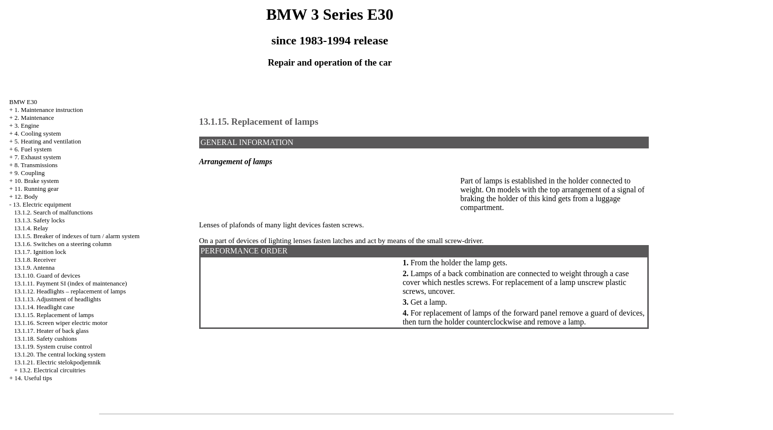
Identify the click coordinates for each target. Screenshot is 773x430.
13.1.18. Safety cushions (45, 338)
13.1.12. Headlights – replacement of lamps (70, 291)
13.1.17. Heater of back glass (51, 330)
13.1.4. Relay (31, 228)
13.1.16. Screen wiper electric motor (61, 322)
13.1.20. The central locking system (60, 354)
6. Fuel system (32, 149)
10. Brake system (36, 180)
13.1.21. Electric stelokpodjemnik (57, 362)
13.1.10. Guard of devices (47, 275)
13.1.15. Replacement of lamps (54, 315)
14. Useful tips (33, 378)
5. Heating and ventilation (47, 141)
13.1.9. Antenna (34, 267)
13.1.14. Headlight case (44, 307)
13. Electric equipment (42, 204)
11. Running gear (36, 188)
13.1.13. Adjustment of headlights (57, 299)
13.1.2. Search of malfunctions (53, 212)
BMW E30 (23, 102)
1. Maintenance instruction (48, 109)
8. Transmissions (35, 165)
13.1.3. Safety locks (39, 220)
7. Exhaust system (37, 157)
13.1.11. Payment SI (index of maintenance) (70, 283)
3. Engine (26, 125)
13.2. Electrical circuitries (52, 370)
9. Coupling (29, 173)
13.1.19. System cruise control (53, 346)
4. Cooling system (37, 133)
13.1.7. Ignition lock (40, 251)
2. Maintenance (34, 117)
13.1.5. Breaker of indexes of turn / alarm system (77, 236)
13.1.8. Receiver (35, 259)
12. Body (26, 196)
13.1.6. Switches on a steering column (63, 244)
